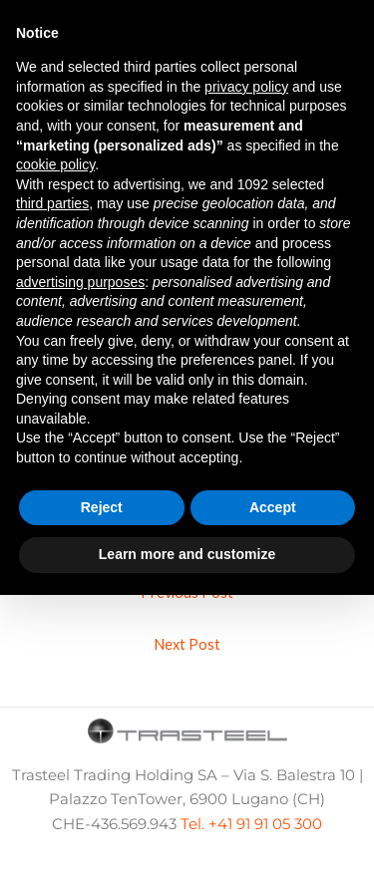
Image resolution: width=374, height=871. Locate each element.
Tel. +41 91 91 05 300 (251, 824)
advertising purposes (80, 282)
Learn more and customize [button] (187, 554)
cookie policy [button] (55, 164)
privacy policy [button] (246, 87)
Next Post (187, 644)
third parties (52, 203)
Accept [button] (272, 507)
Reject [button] (102, 507)
